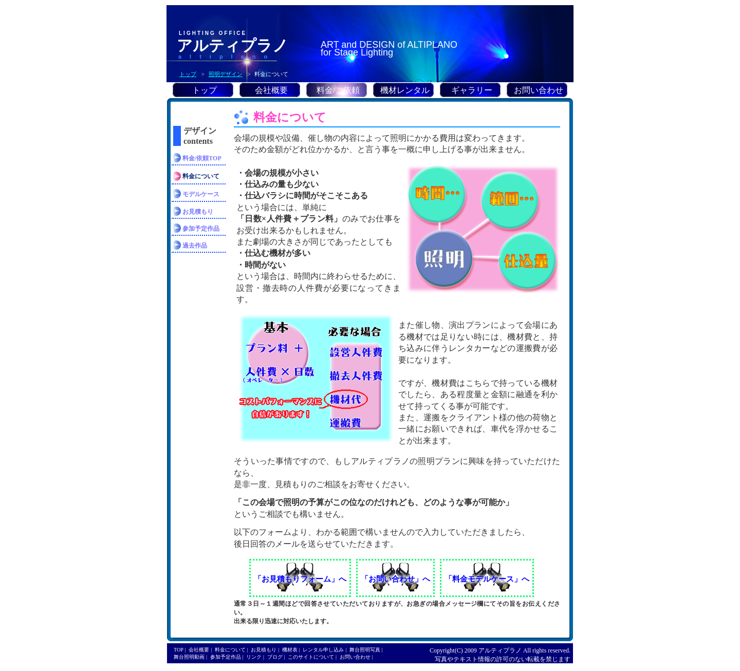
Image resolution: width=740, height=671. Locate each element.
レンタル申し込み (323, 650)
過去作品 (194, 245)
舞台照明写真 (364, 650)
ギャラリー (471, 90)
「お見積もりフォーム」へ (300, 579)
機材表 (290, 650)
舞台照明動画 (189, 657)
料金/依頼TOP (201, 158)
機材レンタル (405, 90)
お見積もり (197, 211)
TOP (178, 650)
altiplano (226, 56)
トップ (187, 74)
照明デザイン (226, 74)
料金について (230, 650)
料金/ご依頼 (338, 90)
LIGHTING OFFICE (213, 33)
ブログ (275, 657)
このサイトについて (311, 657)
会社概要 (271, 90)
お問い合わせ (538, 90)
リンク (254, 657)
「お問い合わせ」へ (395, 579)
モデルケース (200, 194)
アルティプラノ (232, 45)
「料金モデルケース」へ (487, 579)
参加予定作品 (200, 228)
